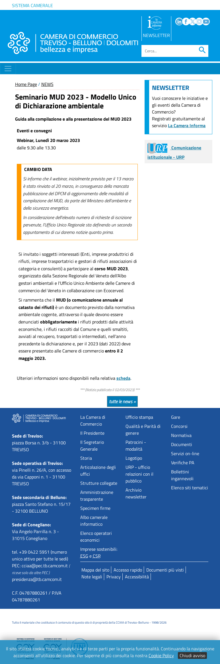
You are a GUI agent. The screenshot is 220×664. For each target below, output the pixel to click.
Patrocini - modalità (136, 445)
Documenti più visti (165, 569)
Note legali (91, 576)
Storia (86, 458)
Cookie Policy (161, 655)
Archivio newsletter (136, 493)
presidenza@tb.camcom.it (37, 579)
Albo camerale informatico (94, 520)
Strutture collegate (98, 483)
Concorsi (179, 426)
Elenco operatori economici (96, 536)
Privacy (113, 576)
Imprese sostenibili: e (98, 552)
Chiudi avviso (192, 655)
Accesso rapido (128, 569)
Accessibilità (137, 576)
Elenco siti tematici (189, 487)
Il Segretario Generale (92, 445)
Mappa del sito (95, 569)
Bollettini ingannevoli (182, 475)
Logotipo (134, 458)
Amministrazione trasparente (96, 495)
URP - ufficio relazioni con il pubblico (139, 474)
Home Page (26, 84)
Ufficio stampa (139, 417)
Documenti (181, 444)
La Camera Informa (186, 125)
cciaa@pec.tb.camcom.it (45, 565)
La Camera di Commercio (92, 420)
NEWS (47, 84)
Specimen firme (95, 508)
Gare (175, 417)
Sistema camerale (32, 5)
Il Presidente (92, 433)
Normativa (181, 435)
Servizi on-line (185, 453)
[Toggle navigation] (8, 68)
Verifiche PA (182, 462)
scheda (123, 378)
